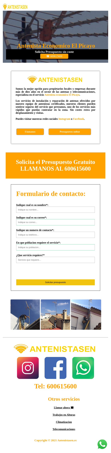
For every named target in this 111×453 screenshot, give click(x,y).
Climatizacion (64, 422)
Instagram (64, 118)
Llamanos (30, 131)
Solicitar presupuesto (55, 282)
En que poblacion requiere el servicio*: (38, 242)
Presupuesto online (70, 131)
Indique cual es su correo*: (31, 217)
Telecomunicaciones (64, 429)
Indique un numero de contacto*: (35, 230)
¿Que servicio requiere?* (30, 255)
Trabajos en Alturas (64, 414)
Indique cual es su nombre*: (32, 205)
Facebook (78, 118)
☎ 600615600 (54, 56)
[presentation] (41, 272)
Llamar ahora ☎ (64, 407)
